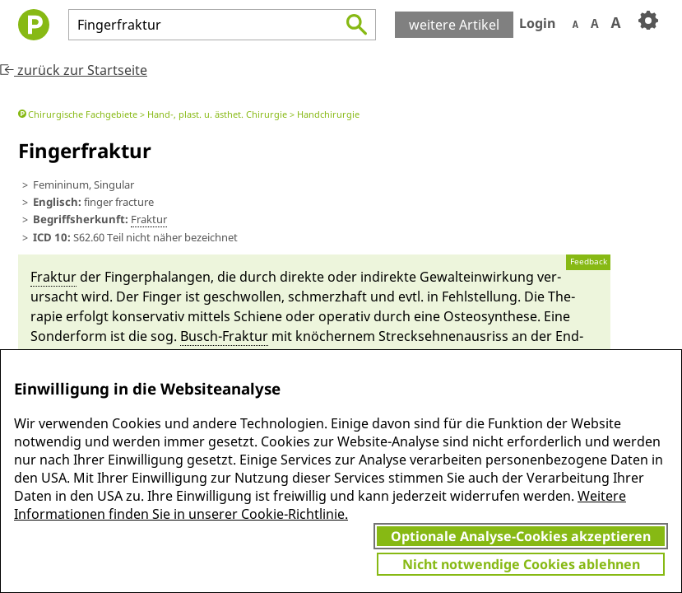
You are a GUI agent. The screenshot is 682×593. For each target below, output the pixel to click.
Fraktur (149, 219)
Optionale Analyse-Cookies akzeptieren (521, 536)
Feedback (588, 261)
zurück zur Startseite (73, 70)
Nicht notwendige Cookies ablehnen (521, 564)
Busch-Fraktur (224, 336)
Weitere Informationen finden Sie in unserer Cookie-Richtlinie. (320, 505)
